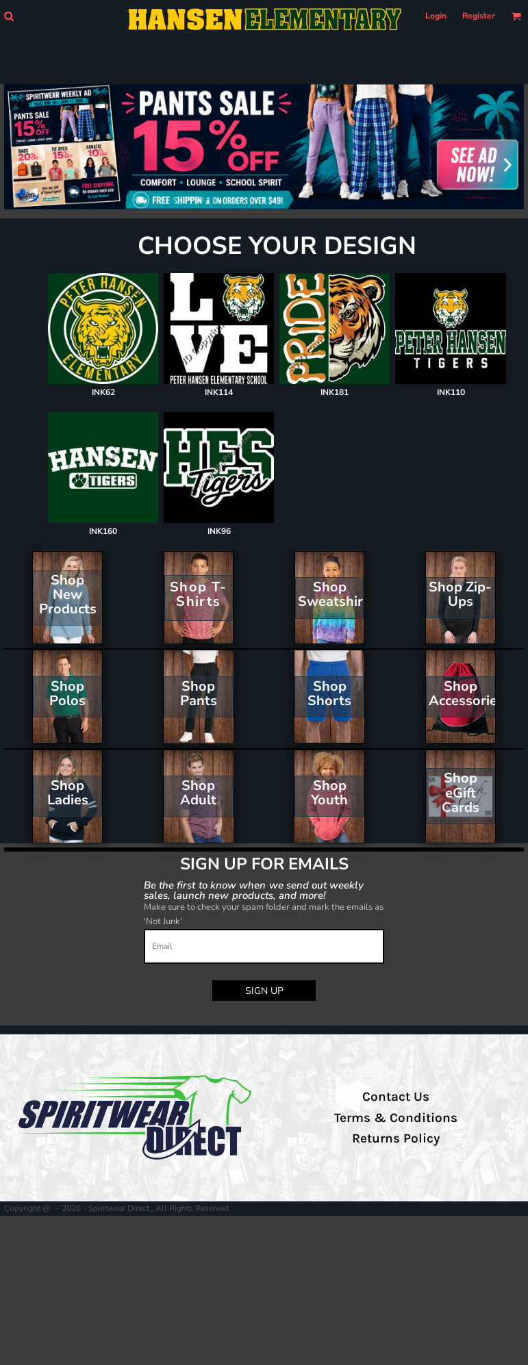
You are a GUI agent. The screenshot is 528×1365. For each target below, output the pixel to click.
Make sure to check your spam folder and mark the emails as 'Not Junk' (264, 914)
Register (478, 15)
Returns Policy (396, 1138)
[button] (8, 16)
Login (436, 15)
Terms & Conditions (395, 1117)
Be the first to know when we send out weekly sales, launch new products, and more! (254, 889)
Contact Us (395, 1096)
